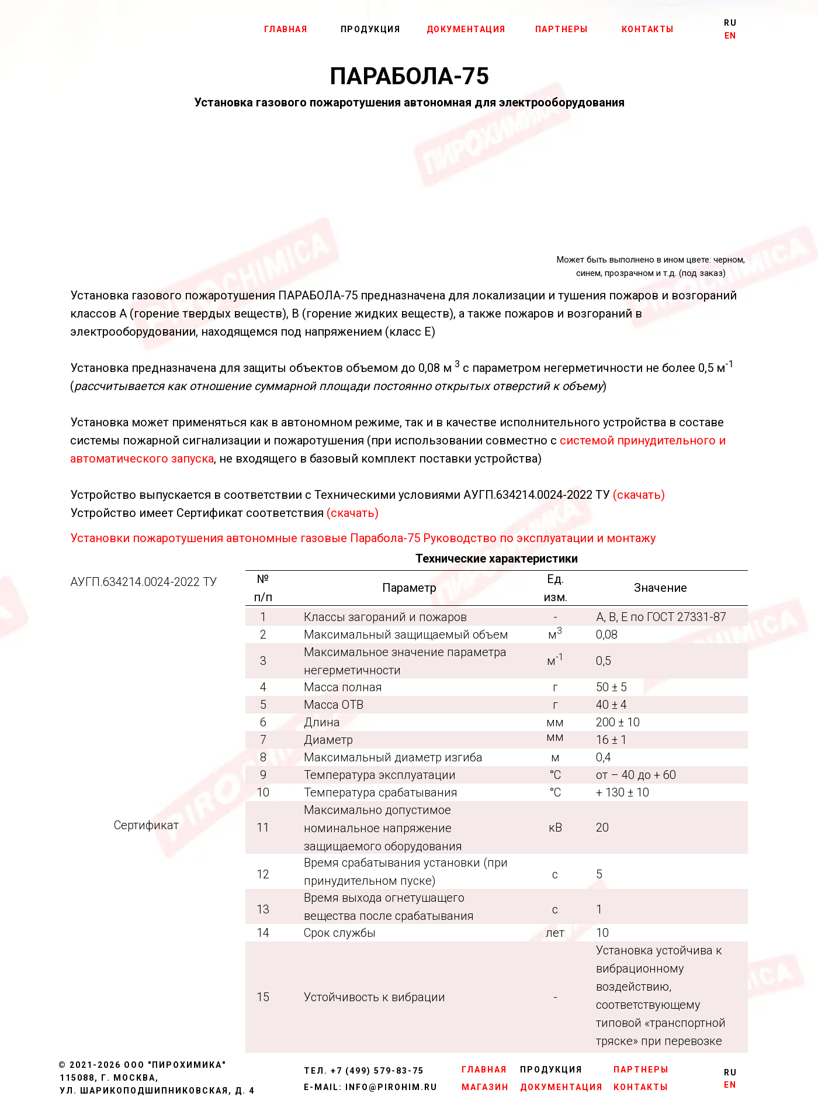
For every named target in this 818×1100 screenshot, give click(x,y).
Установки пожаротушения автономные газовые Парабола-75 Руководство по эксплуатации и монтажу (363, 538)
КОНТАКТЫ (648, 29)
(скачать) (639, 495)
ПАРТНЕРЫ (561, 29)
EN (731, 35)
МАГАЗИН (485, 1087)
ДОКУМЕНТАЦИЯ (466, 29)
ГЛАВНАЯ (286, 29)
